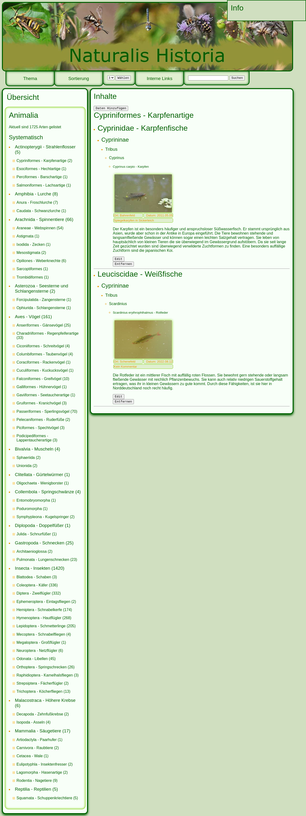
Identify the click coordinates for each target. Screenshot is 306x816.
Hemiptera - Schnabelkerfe (39, 610)
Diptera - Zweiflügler (33, 593)
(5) (47, 798)
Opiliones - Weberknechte (38, 261)
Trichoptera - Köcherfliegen (39, 691)
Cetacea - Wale (29, 756)
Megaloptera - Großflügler (38, 642)
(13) (43, 691)
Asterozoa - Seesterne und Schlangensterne (41, 288)
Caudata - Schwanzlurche (38, 211)
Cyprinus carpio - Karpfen (131, 167)
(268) (43, 618)
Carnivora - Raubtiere (34, 748)
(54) (39, 228)
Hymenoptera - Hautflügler (38, 618)
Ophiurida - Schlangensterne (40, 308)
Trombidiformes (29, 277)
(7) (37, 202)
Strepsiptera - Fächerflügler (39, 683)
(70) (46, 411)
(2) (44, 161)
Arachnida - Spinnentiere (39, 219)
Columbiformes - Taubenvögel (41, 354)
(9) (37, 780)
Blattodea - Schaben (33, 577)
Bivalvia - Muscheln (34, 448)
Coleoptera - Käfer (32, 585)
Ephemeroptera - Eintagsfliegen (43, 602)
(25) (43, 325)
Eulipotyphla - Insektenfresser (41, 764)
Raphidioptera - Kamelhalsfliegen (44, 675)
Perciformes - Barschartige (39, 177)
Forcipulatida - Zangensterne (41, 300)
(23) (46, 560)
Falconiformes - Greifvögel (38, 379)
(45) (36, 659)
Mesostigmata (28, 253)
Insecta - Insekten (32, 568)
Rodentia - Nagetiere (34, 780)
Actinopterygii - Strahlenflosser (45, 146)
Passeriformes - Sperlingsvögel (42, 411)
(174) (44, 610)
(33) (47, 335)
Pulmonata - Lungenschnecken (42, 560)
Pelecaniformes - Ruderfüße (40, 420)
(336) (37, 585)
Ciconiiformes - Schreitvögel (40, 346)
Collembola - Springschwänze (44, 491)
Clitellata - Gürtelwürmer (39, 474)
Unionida (24, 466)
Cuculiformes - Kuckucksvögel (42, 370)
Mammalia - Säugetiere (38, 730)
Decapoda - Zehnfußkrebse (39, 714)
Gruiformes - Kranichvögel (38, 403)
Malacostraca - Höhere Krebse (45, 700)
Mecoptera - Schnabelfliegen (40, 634)
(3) (41, 403)
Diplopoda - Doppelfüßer (39, 525)
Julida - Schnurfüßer (33, 534)
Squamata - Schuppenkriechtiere (44, 798)
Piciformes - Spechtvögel (37, 428)
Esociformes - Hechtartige (38, 169)
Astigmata (24, 236)
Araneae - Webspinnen (35, 228)
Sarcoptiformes (29, 269)
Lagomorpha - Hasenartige (39, 772)
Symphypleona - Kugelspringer (42, 517)
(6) (41, 261)
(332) (38, 593)
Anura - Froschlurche (34, 202)
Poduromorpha (29, 509)
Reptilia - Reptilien (33, 789)
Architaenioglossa (31, 551)
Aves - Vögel (27, 316)
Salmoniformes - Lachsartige (40, 185)
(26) (45, 667)
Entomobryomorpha (33, 500)
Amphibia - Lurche (33, 193)
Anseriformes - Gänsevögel (39, 325)
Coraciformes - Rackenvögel (40, 362)
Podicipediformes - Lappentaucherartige (34, 438)
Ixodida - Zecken (30, 244)
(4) (43, 346)
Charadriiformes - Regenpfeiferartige (47, 333)
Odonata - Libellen (32, 659)
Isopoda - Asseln (30, 722)
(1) (41, 169)
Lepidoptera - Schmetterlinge (41, 626)
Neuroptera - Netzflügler (36, 651)
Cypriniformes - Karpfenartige (41, 161)
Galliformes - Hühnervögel (38, 387)
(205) (46, 626)
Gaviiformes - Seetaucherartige (43, 395)
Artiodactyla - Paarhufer (36, 740)
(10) (42, 379)
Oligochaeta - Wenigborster (39, 483)
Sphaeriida (25, 458)
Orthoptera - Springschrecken (41, 667)
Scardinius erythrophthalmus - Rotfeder (140, 315)
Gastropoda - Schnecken (39, 542)
